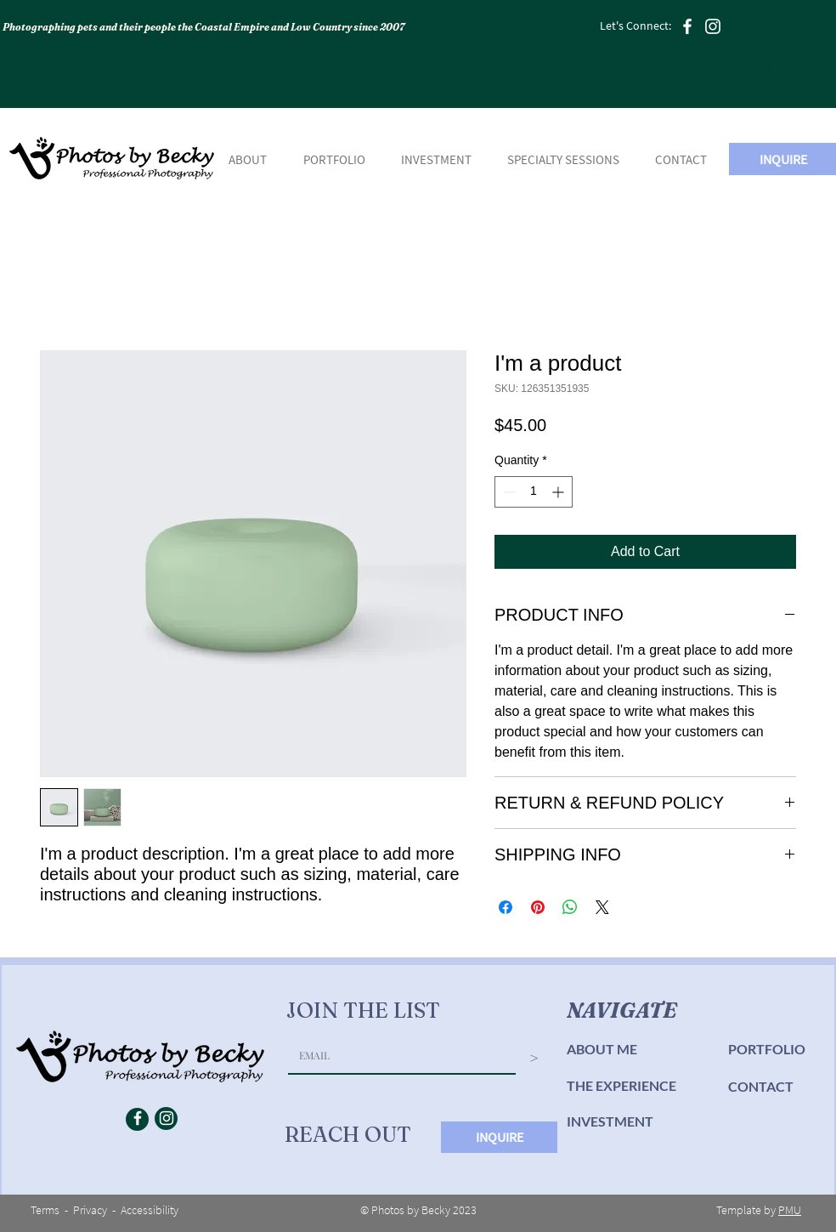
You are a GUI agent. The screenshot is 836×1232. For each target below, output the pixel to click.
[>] (534, 1059)
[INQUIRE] (499, 1137)
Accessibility (149, 1210)
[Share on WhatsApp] (570, 907)
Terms (45, 1210)
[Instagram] (713, 26)
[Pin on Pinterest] (538, 907)
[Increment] (559, 492)
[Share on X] (602, 907)
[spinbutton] (533, 492)
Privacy (90, 1210)
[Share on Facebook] (505, 907)
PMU (789, 1210)
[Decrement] (507, 492)
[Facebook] (687, 26)
